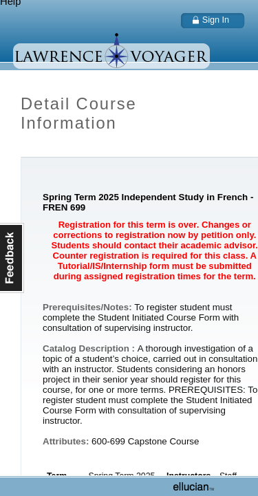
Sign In (215, 20)
